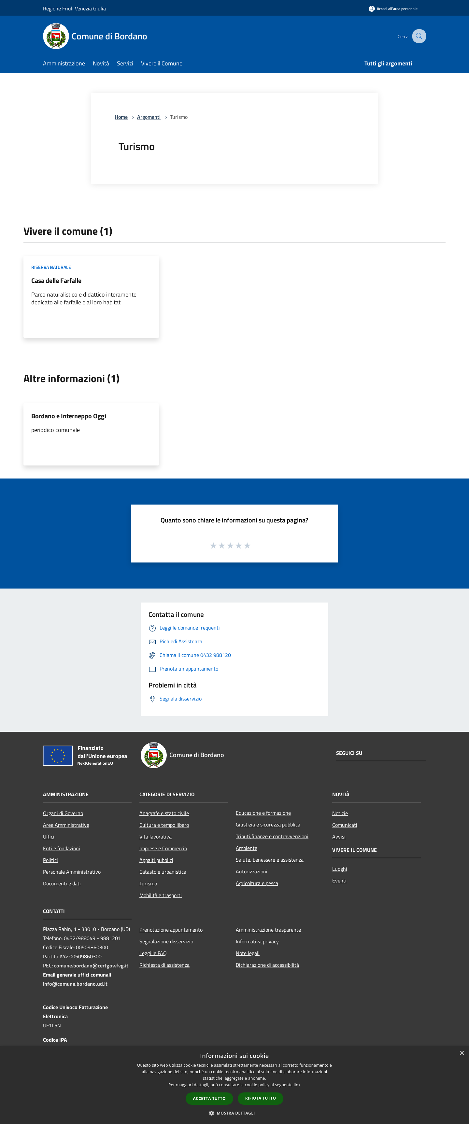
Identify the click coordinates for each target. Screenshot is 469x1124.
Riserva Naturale (51, 267)
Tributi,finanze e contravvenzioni (272, 836)
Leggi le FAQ (153, 953)
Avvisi (339, 836)
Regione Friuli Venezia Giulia (74, 8)
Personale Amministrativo (72, 872)
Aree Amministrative (66, 825)
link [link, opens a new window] (297, 1085)
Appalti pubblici (156, 860)
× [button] (461, 1053)
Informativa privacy (257, 941)
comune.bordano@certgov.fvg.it (91, 965)
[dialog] (234, 1085)
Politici (50, 860)
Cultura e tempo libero (164, 825)
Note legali (248, 953)
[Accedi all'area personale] (393, 8)
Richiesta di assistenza (164, 965)
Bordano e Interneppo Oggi (68, 416)
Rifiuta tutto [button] (260, 1098)
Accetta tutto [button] (209, 1098)
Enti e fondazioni (61, 848)
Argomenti (149, 117)
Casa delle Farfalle (56, 280)
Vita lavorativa (155, 836)
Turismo (148, 883)
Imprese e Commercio (163, 848)
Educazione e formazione (263, 813)
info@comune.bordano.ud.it (75, 984)
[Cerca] (418, 36)
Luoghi (339, 869)
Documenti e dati (62, 883)
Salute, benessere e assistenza (270, 860)
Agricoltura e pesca (257, 883)
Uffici (48, 836)
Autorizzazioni (251, 871)
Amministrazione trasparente (268, 930)
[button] (234, 1113)
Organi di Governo (63, 813)
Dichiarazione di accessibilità (267, 965)
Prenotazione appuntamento (171, 930)
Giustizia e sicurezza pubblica (268, 824)
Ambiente (246, 848)
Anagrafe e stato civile (164, 813)
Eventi (339, 880)
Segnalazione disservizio (166, 941)
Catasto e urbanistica (162, 872)
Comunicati (344, 825)
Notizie (340, 813)
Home (121, 117)
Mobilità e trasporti (160, 895)
